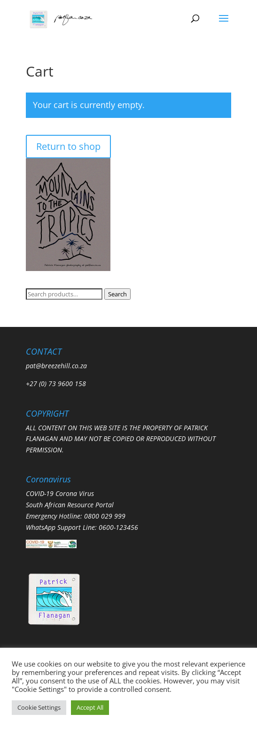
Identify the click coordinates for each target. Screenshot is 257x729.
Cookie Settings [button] (39, 707)
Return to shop (68, 146)
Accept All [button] (90, 707)
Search (117, 294)
